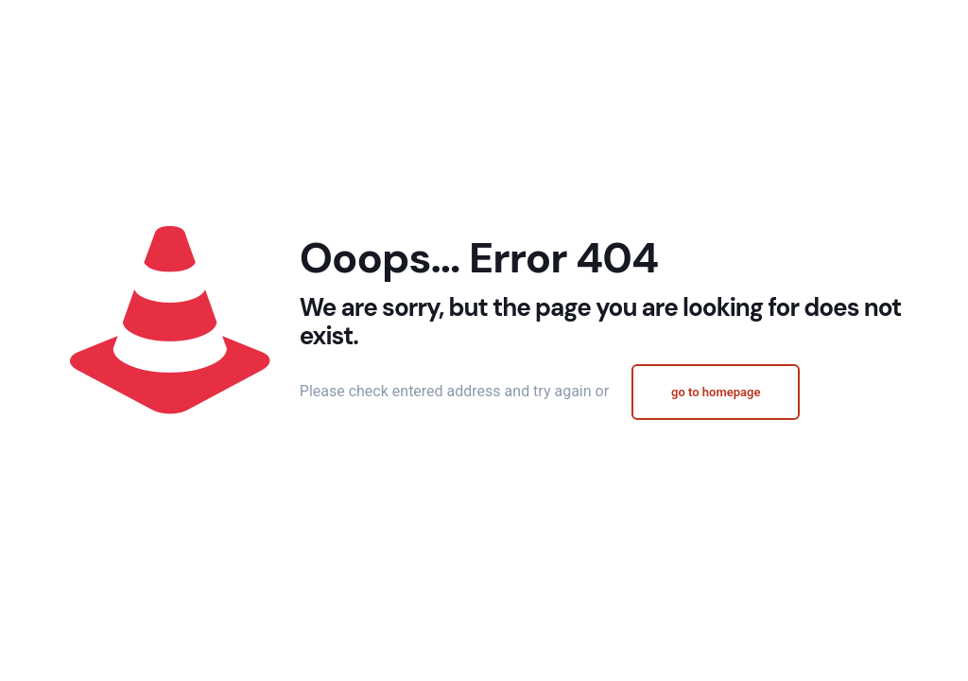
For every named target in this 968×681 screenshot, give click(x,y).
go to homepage (715, 392)
